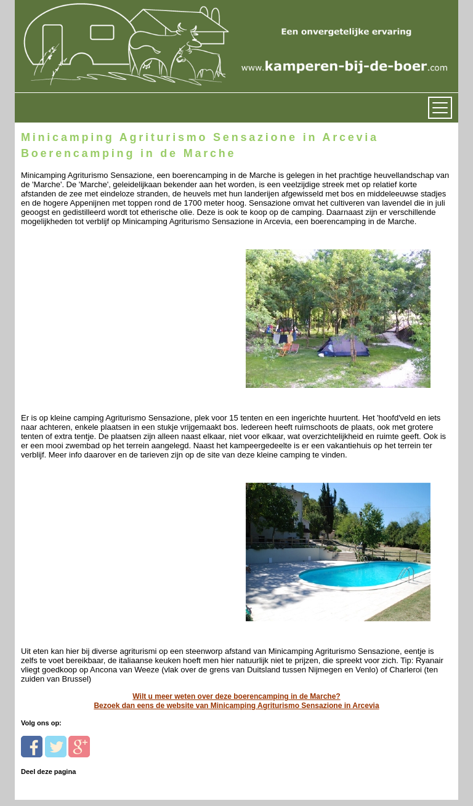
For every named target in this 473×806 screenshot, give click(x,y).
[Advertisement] (105, 303)
